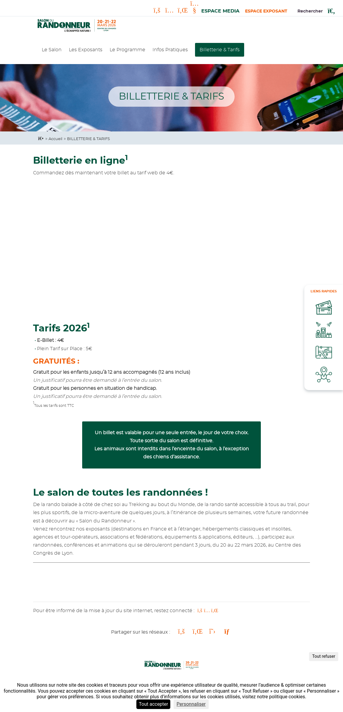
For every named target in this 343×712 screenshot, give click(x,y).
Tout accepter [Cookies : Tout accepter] (153, 704)
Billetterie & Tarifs (219, 49)
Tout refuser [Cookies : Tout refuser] (323, 656)
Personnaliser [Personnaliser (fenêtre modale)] (191, 704)
